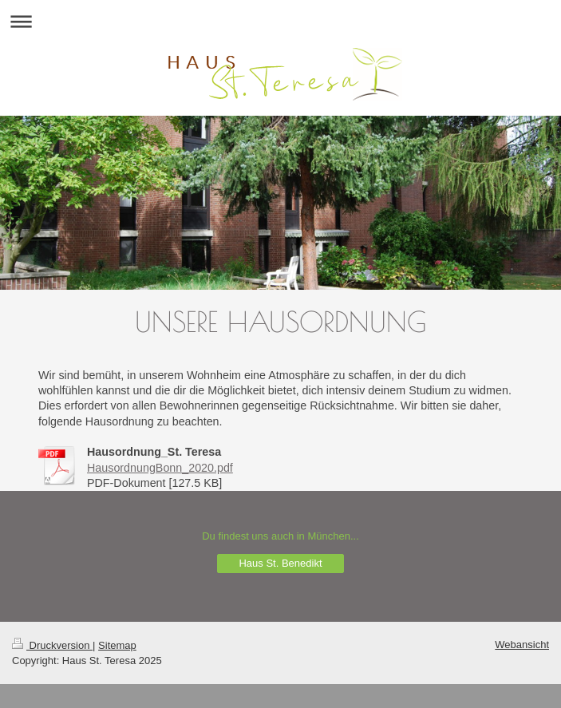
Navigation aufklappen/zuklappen (280, 21)
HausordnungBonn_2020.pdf (160, 467)
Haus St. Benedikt (280, 563)
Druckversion (52, 645)
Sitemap (117, 645)
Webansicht (522, 645)
